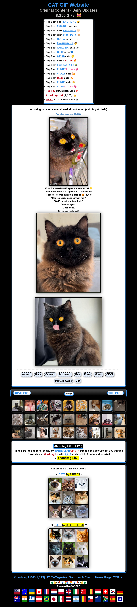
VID (78, 380)
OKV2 (109, 374)
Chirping (50, 374)
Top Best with (61, 34)
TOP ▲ (118, 577)
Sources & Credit (81, 577)
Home (69, 393)
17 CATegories (57, 577)
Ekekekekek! (65, 374)
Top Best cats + (59, 60)
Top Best (59, 43)
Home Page (103, 577)
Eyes (77, 374)
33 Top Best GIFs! (60, 99)
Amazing (26, 374)
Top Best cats (61, 30)
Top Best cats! (59, 39)
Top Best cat (61, 21)
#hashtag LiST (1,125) (29, 577)
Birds (38, 374)
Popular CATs (63, 380)
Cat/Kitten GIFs (60, 90)
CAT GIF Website (68, 5)
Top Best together (61, 26)
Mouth (98, 374)
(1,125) (59, 95)
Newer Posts (22, 393)
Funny (87, 374)
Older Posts (115, 393)
